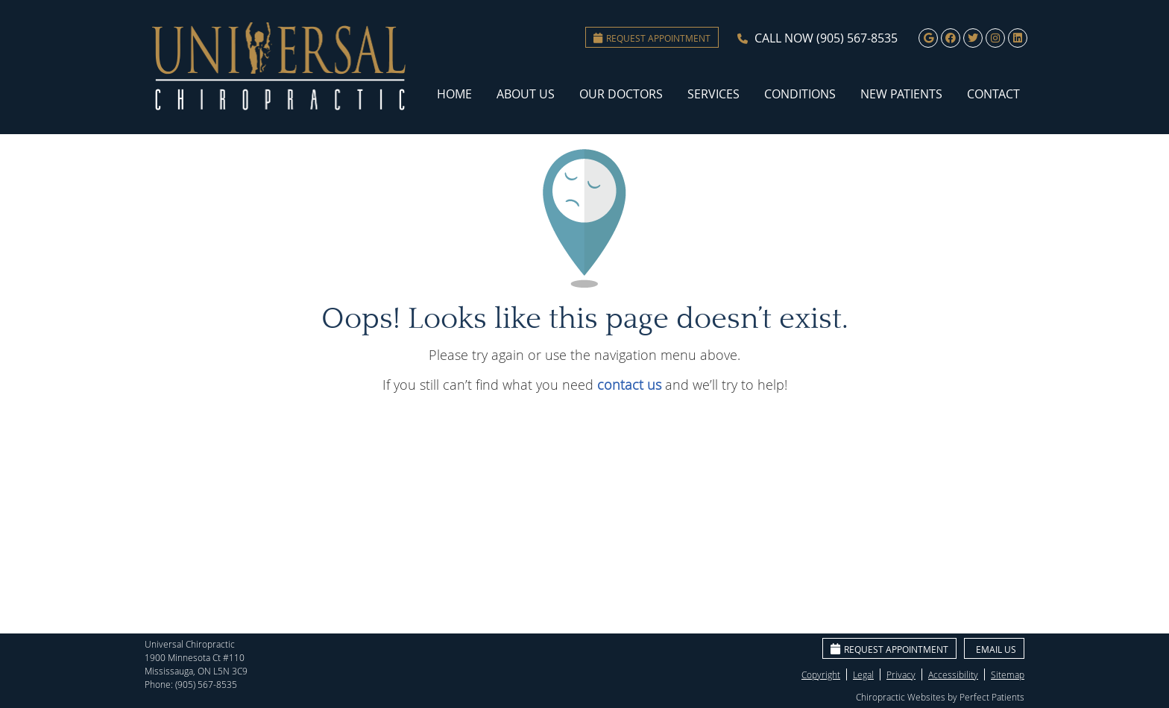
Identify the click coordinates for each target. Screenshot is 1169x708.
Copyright (820, 674)
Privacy (901, 674)
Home (454, 94)
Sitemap (1007, 674)
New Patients (901, 94)
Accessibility (953, 674)
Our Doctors (621, 94)
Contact (993, 94)
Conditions (800, 94)
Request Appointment (651, 38)
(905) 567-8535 (857, 38)
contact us (629, 384)
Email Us (996, 649)
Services (713, 94)
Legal (863, 674)
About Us (526, 94)
